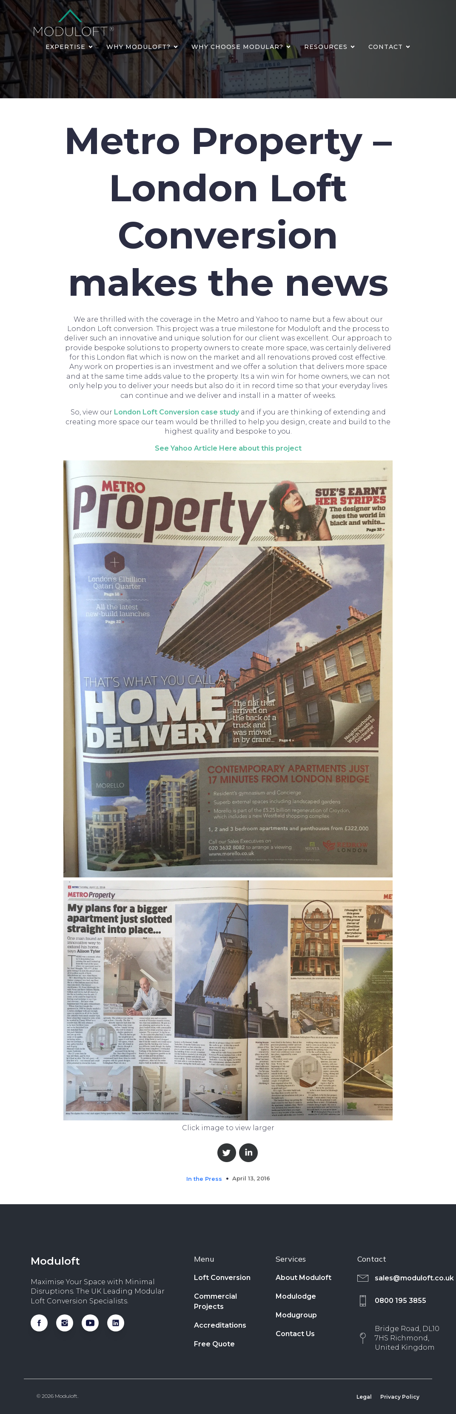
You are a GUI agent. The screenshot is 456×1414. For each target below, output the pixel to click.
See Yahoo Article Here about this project (228, 448)
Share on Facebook (204, 1152)
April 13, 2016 (251, 1178)
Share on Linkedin (248, 1152)
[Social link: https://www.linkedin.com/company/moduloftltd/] (120, 1322)
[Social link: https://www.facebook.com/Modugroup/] (43, 1322)
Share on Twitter (226, 1152)
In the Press (204, 1178)
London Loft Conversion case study (176, 412)
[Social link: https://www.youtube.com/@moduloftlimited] (94, 1322)
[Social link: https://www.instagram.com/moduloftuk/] (69, 1322)
